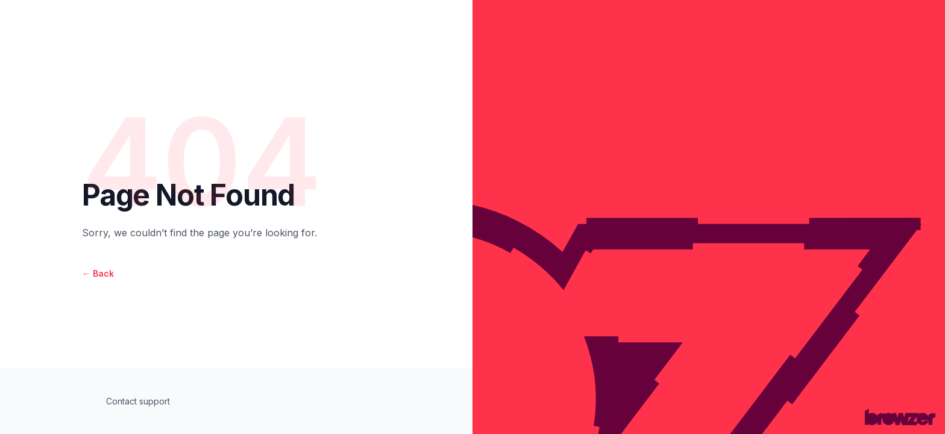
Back (98, 273)
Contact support (138, 401)
